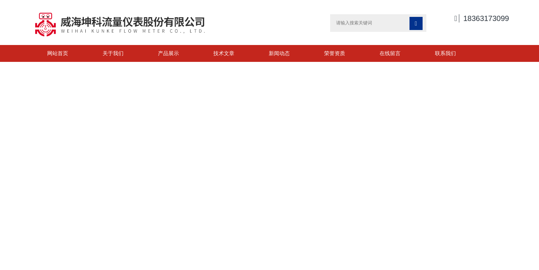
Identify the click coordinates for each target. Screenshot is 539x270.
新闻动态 (279, 53)
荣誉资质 (334, 53)
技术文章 (223, 53)
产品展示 (168, 53)
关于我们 (113, 53)
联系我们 (445, 53)
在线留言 (390, 53)
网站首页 (57, 53)
